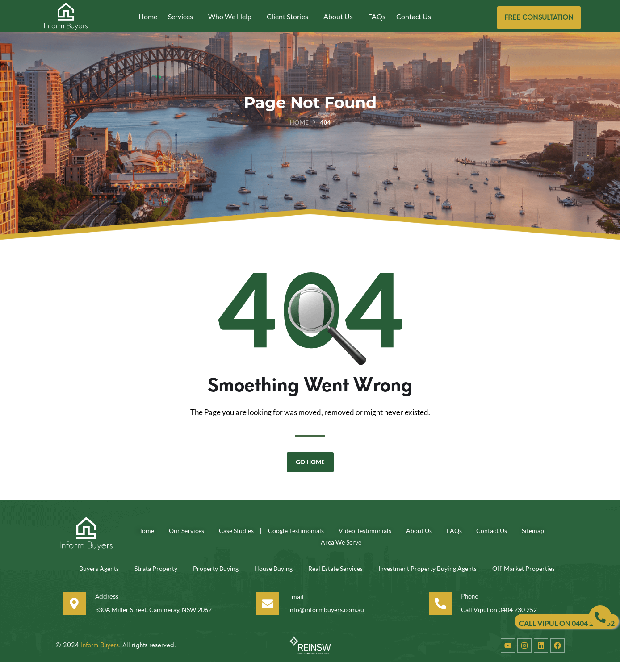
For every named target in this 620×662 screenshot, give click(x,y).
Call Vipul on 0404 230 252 (498, 608)
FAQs (376, 16)
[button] (183, 16)
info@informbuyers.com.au (326, 608)
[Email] (264, 602)
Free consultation (539, 17)
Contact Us (413, 16)
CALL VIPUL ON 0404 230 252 (567, 623)
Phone (467, 595)
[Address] (68, 602)
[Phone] (436, 602)
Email (293, 595)
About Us (338, 16)
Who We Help (229, 16)
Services (180, 16)
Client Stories (287, 16)
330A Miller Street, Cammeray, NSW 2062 (153, 608)
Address (102, 595)
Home (147, 16)
